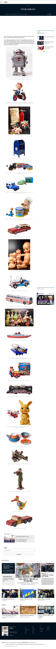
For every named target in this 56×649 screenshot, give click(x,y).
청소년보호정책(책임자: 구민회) (32, 642)
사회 (25, 628)
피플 (33, 631)
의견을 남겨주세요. (7, 550)
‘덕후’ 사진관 (6, 534)
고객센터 (18, 642)
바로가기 (50, 293)
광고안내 (48, 629)
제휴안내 (15, 642)
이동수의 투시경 (40, 33)
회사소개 (6, 642)
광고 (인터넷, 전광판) (10, 642)
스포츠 (26, 631)
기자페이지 (41, 631)
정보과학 (33, 629)
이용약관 (20, 642)
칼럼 (25, 632)
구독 (46, 33)
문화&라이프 (27, 629)
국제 (33, 628)
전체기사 (33, 632)
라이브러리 (41, 629)
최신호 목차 (41, 628)
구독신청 (48, 628)
